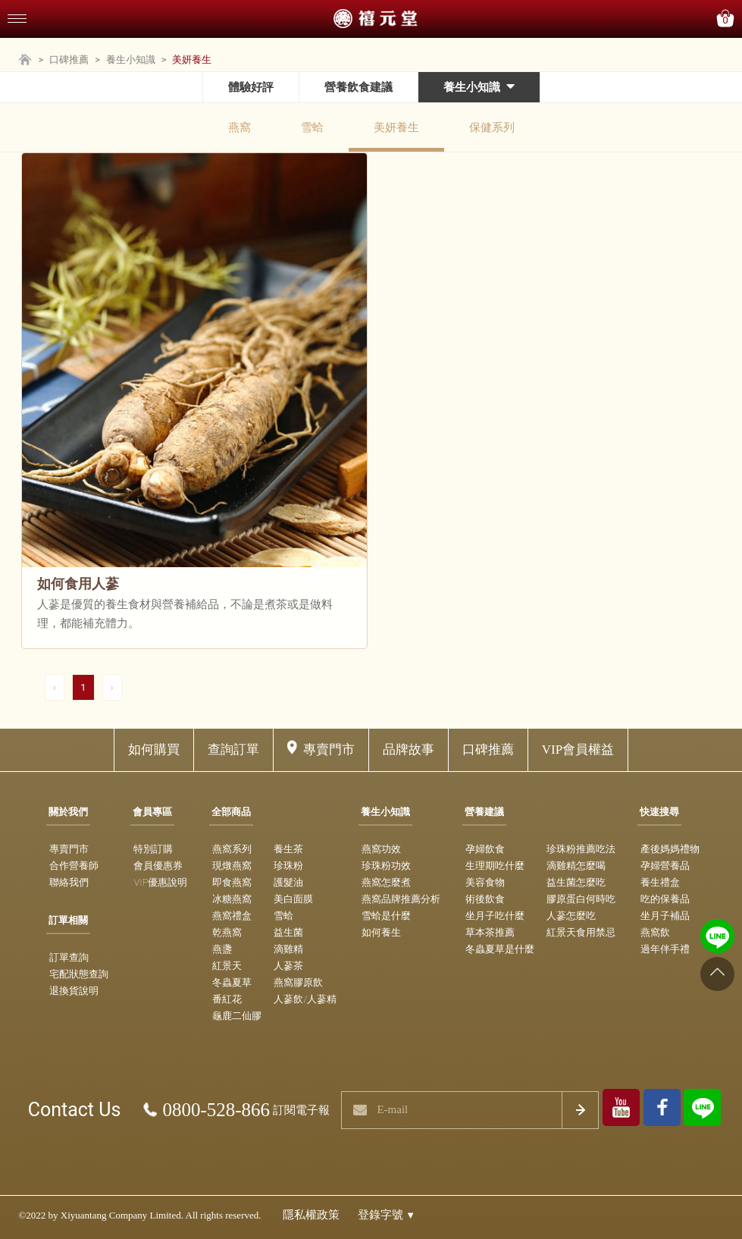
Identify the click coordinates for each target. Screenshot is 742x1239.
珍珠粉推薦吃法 (580, 849)
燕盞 (222, 949)
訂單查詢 (69, 957)
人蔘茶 (288, 965)
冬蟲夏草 (232, 982)
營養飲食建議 (358, 87)
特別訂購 (153, 849)
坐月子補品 (665, 915)
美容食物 (485, 882)
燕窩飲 (655, 932)
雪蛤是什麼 (386, 915)
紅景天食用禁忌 (580, 932)
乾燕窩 (227, 932)
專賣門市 (329, 749)
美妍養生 (396, 127)
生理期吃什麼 (494, 865)
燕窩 (239, 127)
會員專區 (152, 811)
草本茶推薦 (490, 932)
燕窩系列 (232, 849)
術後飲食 (485, 899)
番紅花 (227, 999)
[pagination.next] (112, 687)
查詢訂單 (233, 749)
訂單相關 (68, 920)
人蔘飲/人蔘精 (305, 999)
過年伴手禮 (665, 949)
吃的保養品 (665, 899)
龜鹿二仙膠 (236, 1015)
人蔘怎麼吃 (571, 915)
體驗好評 (251, 87)
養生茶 (288, 849)
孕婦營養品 (665, 865)
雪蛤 (312, 127)
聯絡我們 (69, 882)
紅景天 (227, 965)
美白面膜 (293, 899)
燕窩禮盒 (232, 915)
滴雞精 (288, 949)
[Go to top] (717, 974)
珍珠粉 (288, 865)
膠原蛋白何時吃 (580, 899)
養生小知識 (130, 59)
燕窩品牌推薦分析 (401, 899)
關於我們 (68, 811)
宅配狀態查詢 (78, 974)
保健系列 (492, 127)
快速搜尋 (659, 811)
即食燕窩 (232, 882)
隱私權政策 (311, 1215)
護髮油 (288, 882)
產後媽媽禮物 (670, 849)
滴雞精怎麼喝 (576, 865)
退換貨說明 (74, 990)
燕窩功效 (381, 849)
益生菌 (288, 932)
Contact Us (74, 1110)
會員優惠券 (158, 865)
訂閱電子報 (301, 1110)
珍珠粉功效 (386, 865)
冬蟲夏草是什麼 (499, 949)
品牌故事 (408, 749)
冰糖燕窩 (232, 899)
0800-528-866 (216, 1109)
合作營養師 (74, 865)
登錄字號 (387, 1215)
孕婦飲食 (485, 849)
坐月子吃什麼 (494, 915)
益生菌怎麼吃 (576, 882)
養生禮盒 (660, 882)
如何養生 (381, 932)
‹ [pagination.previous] (54, 687)
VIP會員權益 (578, 749)
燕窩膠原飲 (298, 982)
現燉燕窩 (232, 865)
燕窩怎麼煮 (386, 882)
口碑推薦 (69, 59)
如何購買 (154, 749)
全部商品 (231, 811)
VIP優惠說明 (160, 882)
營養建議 (484, 811)
